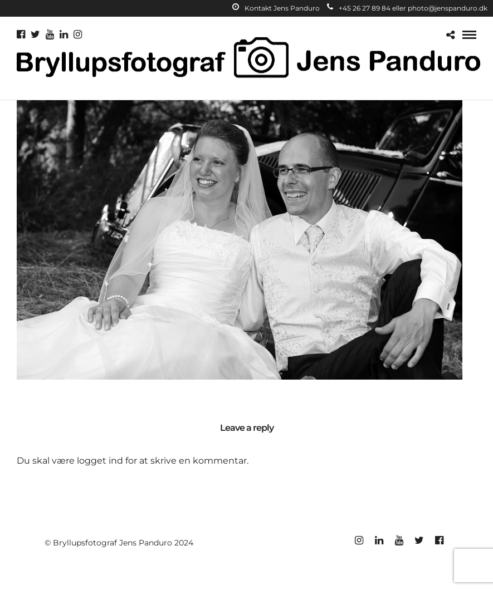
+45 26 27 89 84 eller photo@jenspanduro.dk (407, 8)
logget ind (100, 460)
